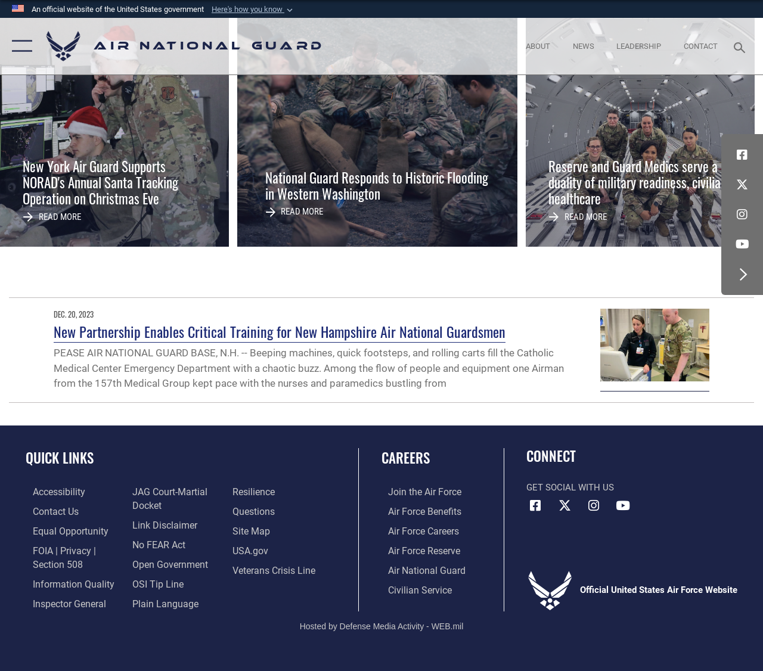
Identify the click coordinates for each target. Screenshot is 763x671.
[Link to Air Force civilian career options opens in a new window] (412, 586)
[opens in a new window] (51, 491)
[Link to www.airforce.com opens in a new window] (417, 491)
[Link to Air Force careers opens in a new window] (416, 529)
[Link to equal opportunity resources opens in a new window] (61, 529)
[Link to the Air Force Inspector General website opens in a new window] (61, 600)
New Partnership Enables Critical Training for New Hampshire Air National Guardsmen (279, 331)
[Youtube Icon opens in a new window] (742, 244)
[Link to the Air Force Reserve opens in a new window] (417, 548)
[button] (253, 9)
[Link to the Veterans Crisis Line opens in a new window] (274, 567)
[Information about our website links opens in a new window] (161, 523)
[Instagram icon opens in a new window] (742, 214)
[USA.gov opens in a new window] (251, 548)
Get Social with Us (570, 487)
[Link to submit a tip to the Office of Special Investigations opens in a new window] (154, 581)
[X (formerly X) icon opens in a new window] (742, 185)
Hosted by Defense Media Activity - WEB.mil (382, 621)
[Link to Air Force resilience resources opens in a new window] (254, 491)
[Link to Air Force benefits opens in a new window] (417, 510)
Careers (406, 458)
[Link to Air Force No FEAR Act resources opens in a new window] (156, 543)
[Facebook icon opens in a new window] (742, 155)
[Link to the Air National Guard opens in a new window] (418, 567)
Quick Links (60, 458)
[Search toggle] (741, 46)
